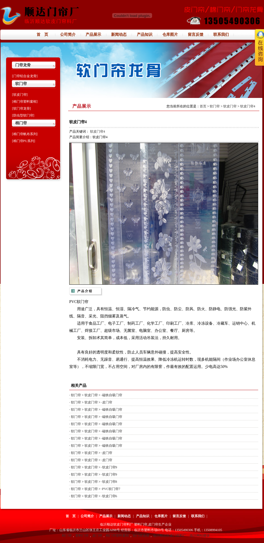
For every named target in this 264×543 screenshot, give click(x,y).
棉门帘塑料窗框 (117, 535)
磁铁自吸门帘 (112, 395)
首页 (203, 106)
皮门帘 (107, 402)
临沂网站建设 (200, 535)
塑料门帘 (82, 535)
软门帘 (21, 84)
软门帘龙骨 (141, 535)
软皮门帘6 (109, 496)
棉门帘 (21, 123)
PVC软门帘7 (111, 489)
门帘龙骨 (23, 65)
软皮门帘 (230, 106)
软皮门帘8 (109, 482)
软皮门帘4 (247, 106)
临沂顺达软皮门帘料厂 (169, 535)
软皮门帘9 (109, 467)
